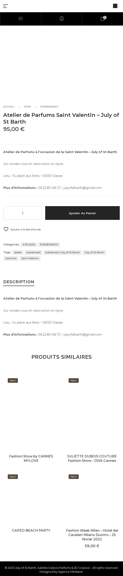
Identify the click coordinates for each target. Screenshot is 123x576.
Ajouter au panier (82, 213)
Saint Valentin (30, 258)
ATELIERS (29, 244)
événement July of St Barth (62, 252)
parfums (11, 258)
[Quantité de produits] (23, 213)
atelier (18, 252)
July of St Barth (94, 252)
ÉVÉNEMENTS (49, 106)
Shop (27, 106)
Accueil (9, 106)
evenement (34, 252)
